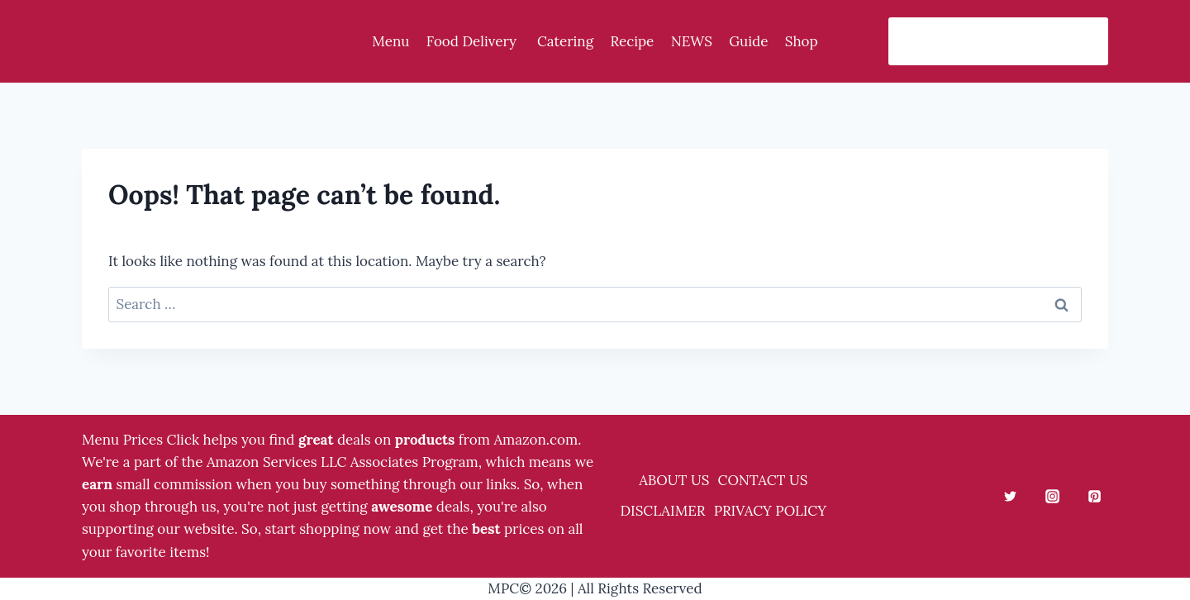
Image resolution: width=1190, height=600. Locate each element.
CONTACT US (763, 480)
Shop (801, 41)
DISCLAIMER (662, 511)
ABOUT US (674, 480)
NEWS (691, 41)
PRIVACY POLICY (770, 511)
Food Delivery (473, 41)
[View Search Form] (998, 41)
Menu (390, 41)
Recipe (632, 41)
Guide (748, 41)
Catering (565, 41)
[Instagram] (1052, 496)
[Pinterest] (1094, 496)
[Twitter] (1010, 496)
